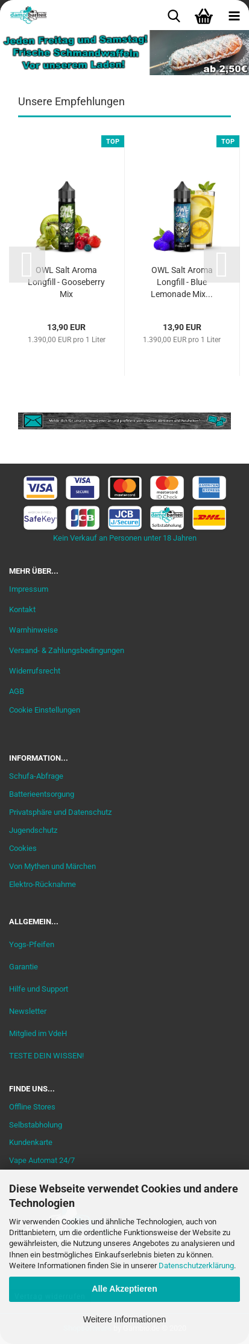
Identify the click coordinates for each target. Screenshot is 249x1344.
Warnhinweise (33, 629)
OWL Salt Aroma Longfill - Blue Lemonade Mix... (182, 282)
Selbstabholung (35, 1124)
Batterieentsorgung (41, 794)
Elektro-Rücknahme (42, 884)
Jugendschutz (33, 830)
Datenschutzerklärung (196, 1265)
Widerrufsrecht (34, 670)
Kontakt (22, 609)
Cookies (23, 848)
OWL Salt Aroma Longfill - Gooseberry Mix (66, 282)
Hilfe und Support (38, 988)
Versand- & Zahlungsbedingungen (66, 650)
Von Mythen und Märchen (52, 866)
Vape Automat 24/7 (42, 1160)
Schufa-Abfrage (36, 776)
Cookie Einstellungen (44, 709)
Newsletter (27, 1011)
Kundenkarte (30, 1142)
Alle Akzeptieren (124, 1288)
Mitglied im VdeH (38, 1033)
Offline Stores (32, 1106)
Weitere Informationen (124, 1319)
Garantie (23, 966)
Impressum (28, 589)
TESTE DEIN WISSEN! (46, 1055)
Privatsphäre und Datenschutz (60, 812)
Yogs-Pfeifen (31, 944)
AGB (16, 691)
